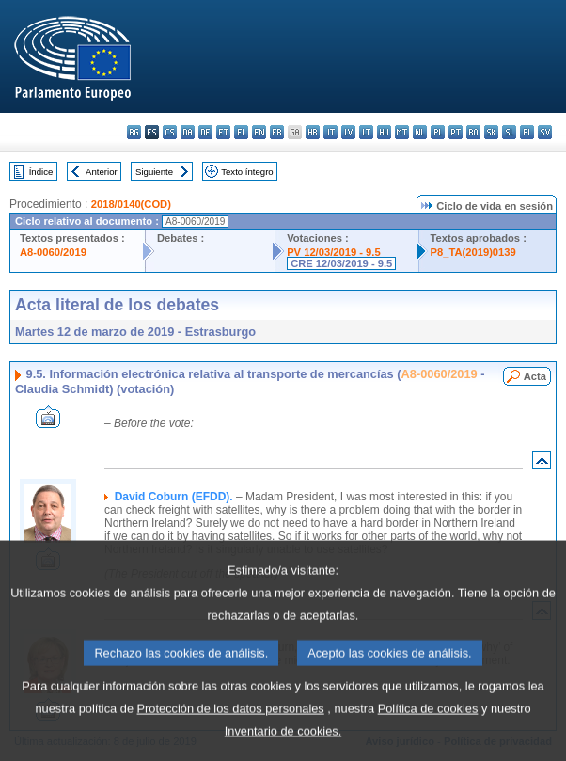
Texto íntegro (247, 171)
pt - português (455, 132)
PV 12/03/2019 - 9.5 (334, 252)
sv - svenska (545, 132)
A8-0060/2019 (53, 252)
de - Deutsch (205, 132)
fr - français (277, 132)
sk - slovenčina (491, 132)
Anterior (102, 171)
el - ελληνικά (241, 132)
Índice (41, 171)
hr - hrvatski (313, 132)
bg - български (134, 132)
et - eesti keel (223, 132)
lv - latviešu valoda (348, 132)
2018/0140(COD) (131, 204)
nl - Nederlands (420, 132)
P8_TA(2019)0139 (473, 252)
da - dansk (188, 132)
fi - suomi (527, 132)
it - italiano (330, 132)
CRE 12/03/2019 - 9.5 (341, 263)
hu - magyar (384, 132)
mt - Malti (402, 132)
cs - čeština (170, 132)
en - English (259, 132)
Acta (535, 376)
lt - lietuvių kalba (366, 132)
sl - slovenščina (509, 132)
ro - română (473, 132)
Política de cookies (428, 736)
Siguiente (154, 171)
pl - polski (438, 132)
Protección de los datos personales (230, 736)
